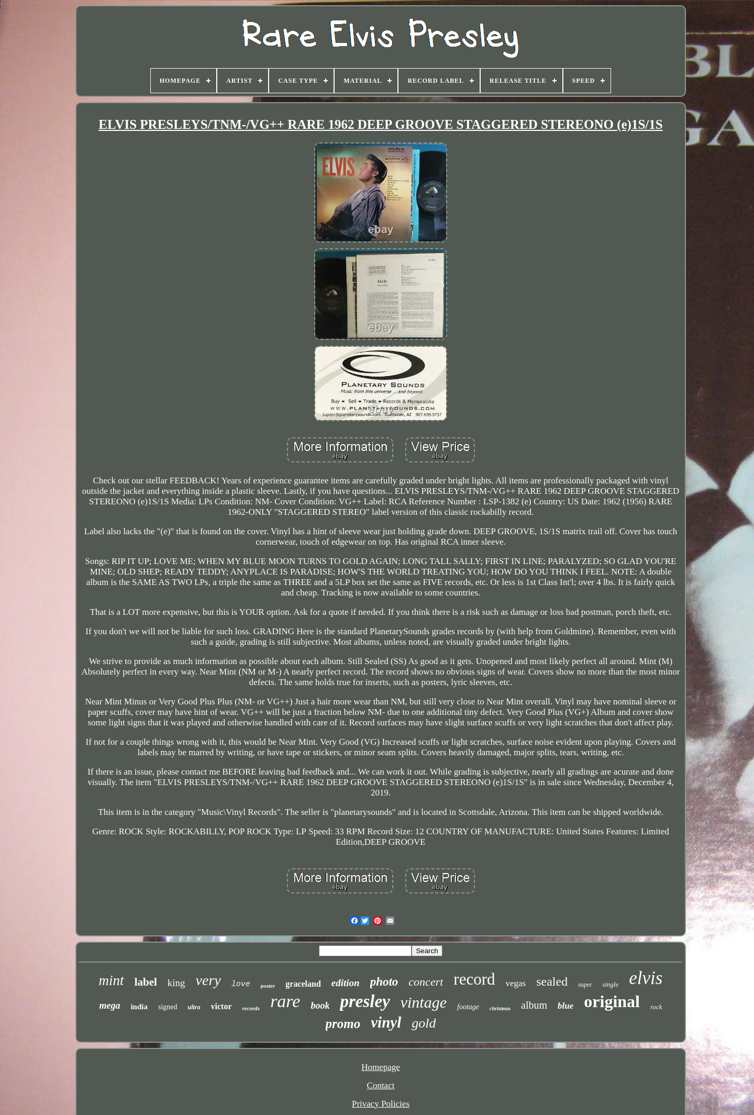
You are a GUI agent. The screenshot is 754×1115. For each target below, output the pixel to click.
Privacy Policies (380, 1104)
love (240, 984)
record (474, 979)
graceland (303, 983)
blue (565, 1006)
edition (345, 982)
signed (168, 1007)
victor (221, 1006)
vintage (424, 1002)
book (320, 1005)
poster (268, 985)
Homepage (380, 1067)
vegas (516, 983)
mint (111, 980)
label (146, 982)
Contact (381, 1085)
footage (468, 1007)
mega (109, 1005)
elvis (645, 978)
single (610, 984)
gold (424, 1023)
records (251, 1008)
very (208, 980)
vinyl (386, 1022)
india (139, 1006)
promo (343, 1024)
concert (425, 981)
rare (285, 1001)
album (534, 1005)
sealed (552, 981)
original (612, 1001)
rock (656, 1007)
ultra (194, 1007)
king (176, 982)
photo (384, 981)
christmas (500, 1008)
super (585, 984)
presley (365, 1001)
